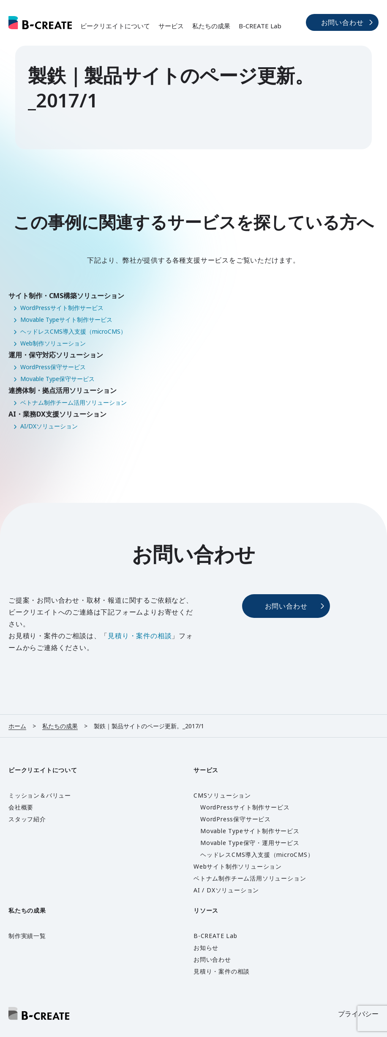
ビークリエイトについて (115, 26)
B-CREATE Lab (260, 26)
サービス (171, 26)
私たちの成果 (211, 26)
